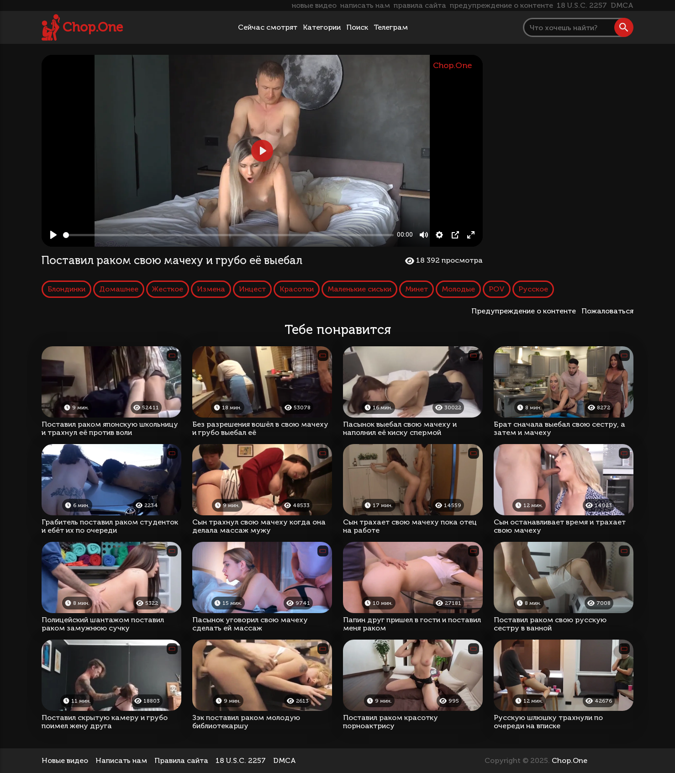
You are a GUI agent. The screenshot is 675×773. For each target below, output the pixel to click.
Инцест (252, 289)
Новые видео (65, 760)
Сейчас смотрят (267, 27)
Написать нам (121, 760)
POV (497, 289)
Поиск (357, 27)
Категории (322, 27)
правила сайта (420, 5)
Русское (533, 289)
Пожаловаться (607, 311)
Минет (416, 289)
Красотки (296, 289)
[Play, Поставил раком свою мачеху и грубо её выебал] (53, 235)
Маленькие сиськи (359, 289)
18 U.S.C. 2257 (582, 5)
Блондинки (66, 289)
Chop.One (93, 27)
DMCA (622, 5)
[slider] (228, 235)
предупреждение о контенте (501, 5)
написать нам (365, 5)
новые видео (314, 5)
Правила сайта (181, 760)
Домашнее (118, 289)
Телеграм (391, 27)
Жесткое (167, 289)
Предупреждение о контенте (525, 311)
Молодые (458, 289)
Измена (211, 289)
